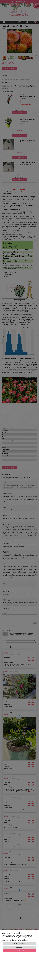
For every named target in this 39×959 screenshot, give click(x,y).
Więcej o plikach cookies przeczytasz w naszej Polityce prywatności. (15, 940)
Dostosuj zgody (19, 947)
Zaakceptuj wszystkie (19, 951)
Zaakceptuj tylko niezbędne (19, 943)
